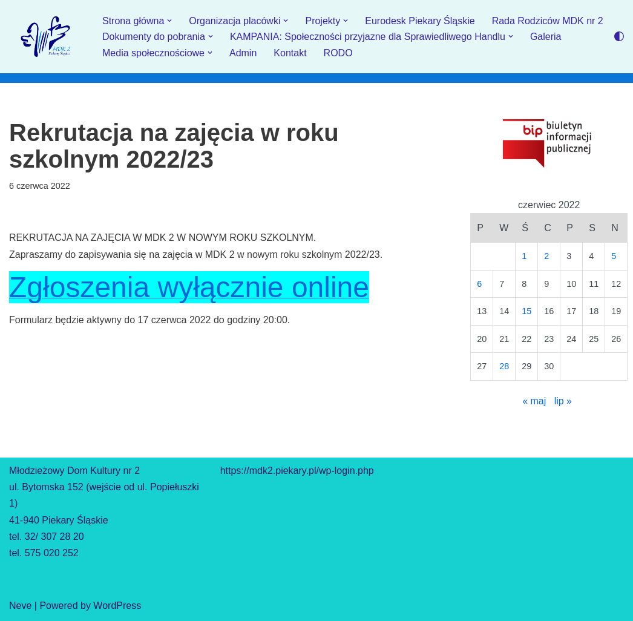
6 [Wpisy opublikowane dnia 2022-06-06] (479, 284)
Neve (20, 605)
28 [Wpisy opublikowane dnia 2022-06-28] (504, 366)
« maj (534, 401)
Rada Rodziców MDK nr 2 (547, 21)
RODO (338, 53)
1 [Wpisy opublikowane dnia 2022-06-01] (524, 256)
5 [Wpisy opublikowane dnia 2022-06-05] (613, 256)
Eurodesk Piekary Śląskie (419, 21)
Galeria (546, 36)
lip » (563, 401)
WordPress (117, 605)
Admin (243, 53)
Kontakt (290, 53)
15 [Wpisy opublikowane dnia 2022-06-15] (526, 311)
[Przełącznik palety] (619, 36)
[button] (169, 20)
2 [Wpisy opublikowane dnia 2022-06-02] (546, 256)
